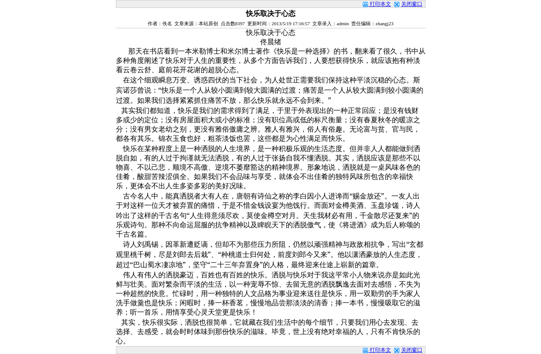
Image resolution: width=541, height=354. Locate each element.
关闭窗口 (411, 4)
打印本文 (376, 4)
